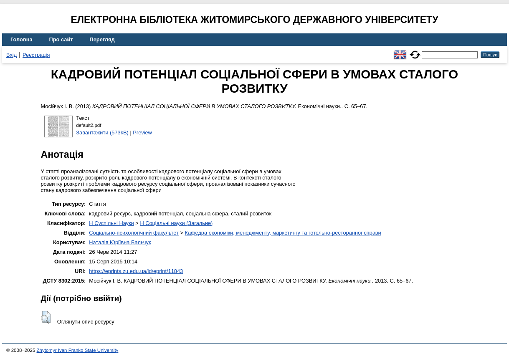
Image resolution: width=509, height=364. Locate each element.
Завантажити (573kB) (102, 132)
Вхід (11, 55)
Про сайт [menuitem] (61, 39)
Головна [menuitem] (21, 39)
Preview (142, 132)
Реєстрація (36, 55)
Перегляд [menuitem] (102, 39)
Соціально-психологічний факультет (134, 233)
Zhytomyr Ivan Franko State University (78, 350)
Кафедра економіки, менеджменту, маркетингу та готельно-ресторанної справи (283, 233)
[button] (46, 317)
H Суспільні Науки (111, 223)
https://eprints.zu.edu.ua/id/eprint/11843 (136, 271)
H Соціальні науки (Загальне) (176, 223)
